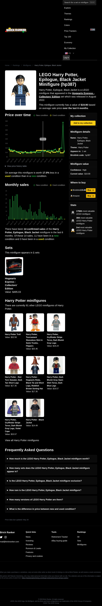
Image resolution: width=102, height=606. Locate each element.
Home (7, 65)
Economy (68, 43)
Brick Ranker (7, 532)
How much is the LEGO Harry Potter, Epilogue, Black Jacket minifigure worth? (49, 459)
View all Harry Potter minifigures (22, 440)
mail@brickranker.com (9, 542)
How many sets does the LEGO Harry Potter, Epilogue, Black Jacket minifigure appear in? (48, 470)
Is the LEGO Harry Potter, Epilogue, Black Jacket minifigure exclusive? (45, 481)
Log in (66, 58)
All (78, 537)
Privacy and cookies (34, 556)
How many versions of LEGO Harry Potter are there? (36, 499)
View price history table (17, 166)
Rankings (68, 19)
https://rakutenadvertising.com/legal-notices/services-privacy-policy (45, 578)
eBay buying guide (59, 541)
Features (29, 552)
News (28, 537)
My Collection (70, 48)
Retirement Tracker (60, 537)
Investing (29, 541)
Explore (67, 8)
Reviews (29, 545)
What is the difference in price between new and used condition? (42, 509)
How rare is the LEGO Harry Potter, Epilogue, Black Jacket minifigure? (45, 490)
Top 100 (67, 37)
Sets (79, 541)
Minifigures (27, 65)
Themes (67, 14)
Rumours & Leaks (33, 548)
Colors (67, 25)
